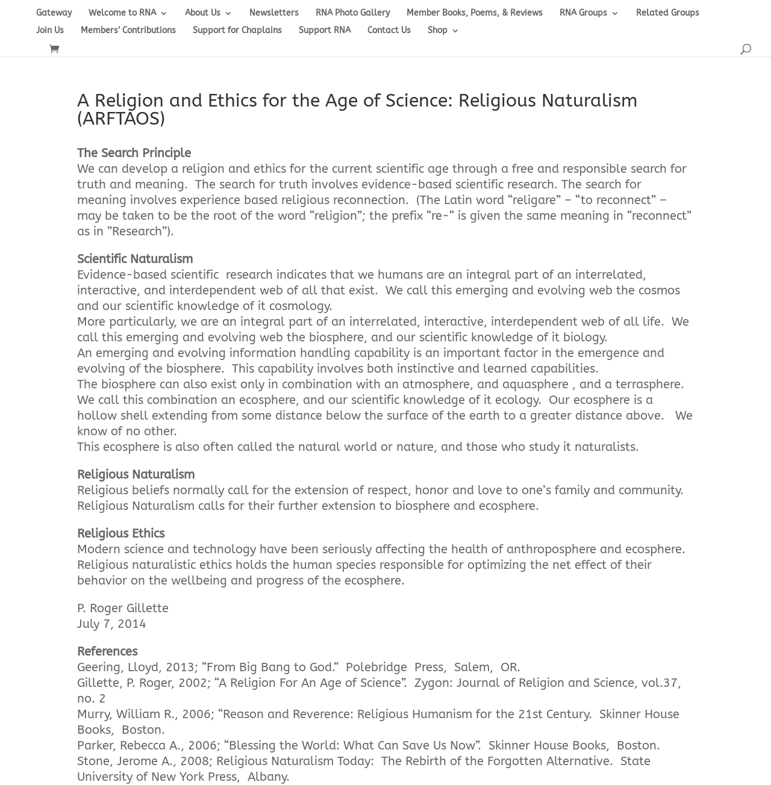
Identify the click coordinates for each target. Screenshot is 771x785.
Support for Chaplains (237, 31)
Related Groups (667, 13)
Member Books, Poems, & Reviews (475, 13)
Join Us (50, 31)
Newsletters (274, 13)
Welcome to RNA (122, 13)
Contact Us (389, 31)
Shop (438, 31)
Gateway (54, 13)
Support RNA (325, 31)
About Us (202, 13)
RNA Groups (583, 13)
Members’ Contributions (128, 31)
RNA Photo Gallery (353, 13)
